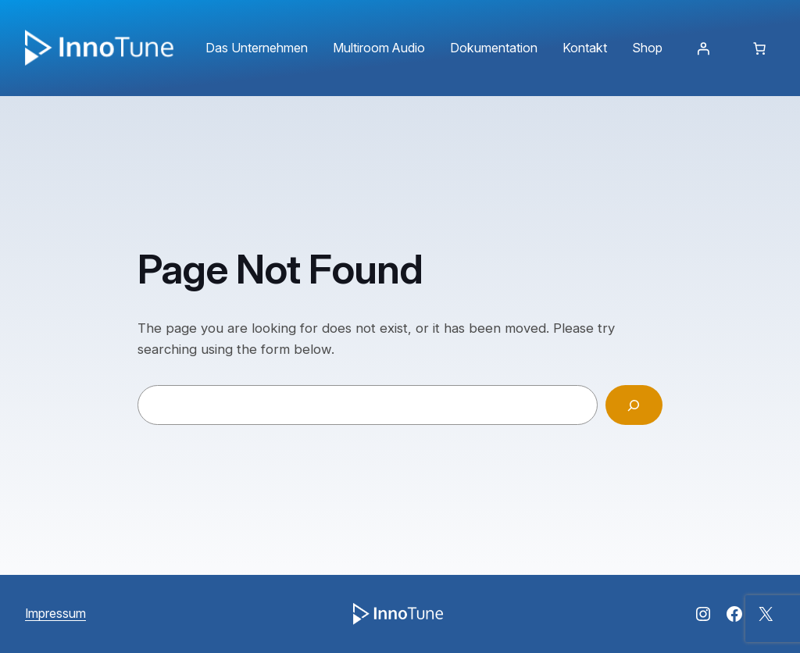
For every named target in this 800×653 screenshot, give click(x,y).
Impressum (55, 613)
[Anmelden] (703, 48)
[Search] (633, 405)
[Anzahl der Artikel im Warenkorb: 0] (759, 48)
